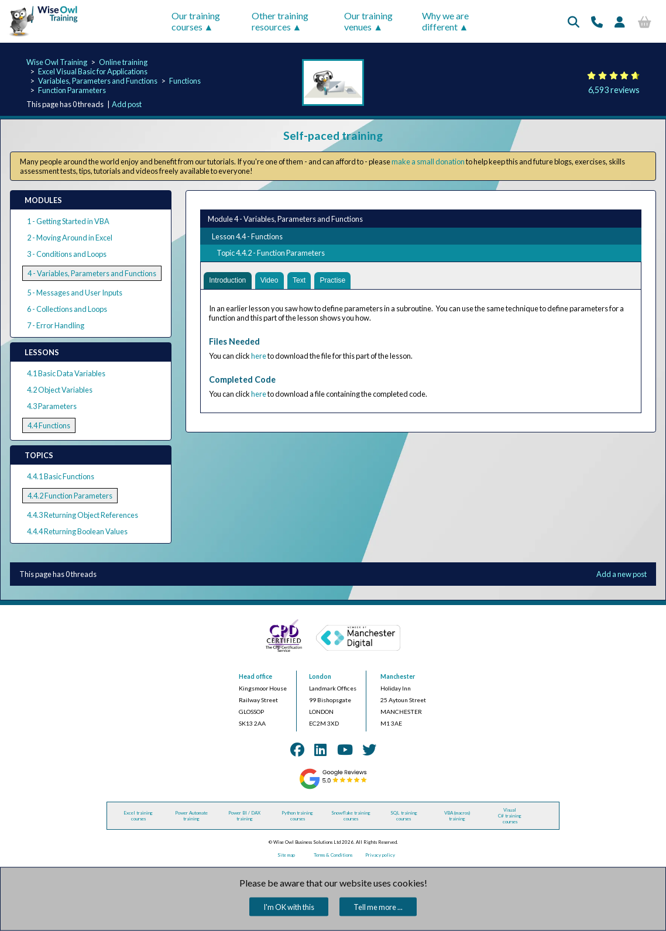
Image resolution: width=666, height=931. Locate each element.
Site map (286, 855)
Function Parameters (72, 90)
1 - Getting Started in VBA (68, 221)
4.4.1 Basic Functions (60, 476)
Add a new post (621, 574)
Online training (123, 62)
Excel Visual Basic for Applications (92, 71)
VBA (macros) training (457, 816)
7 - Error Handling (55, 325)
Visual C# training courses (509, 815)
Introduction (229, 281)
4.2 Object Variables (59, 389)
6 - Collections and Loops (67, 309)
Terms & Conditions (333, 855)
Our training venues (368, 21)
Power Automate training (191, 816)
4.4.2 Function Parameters (70, 495)
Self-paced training (333, 135)
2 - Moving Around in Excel (69, 237)
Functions (185, 80)
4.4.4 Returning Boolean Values (77, 531)
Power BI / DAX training (244, 816)
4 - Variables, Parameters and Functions (92, 273)
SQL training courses (403, 816)
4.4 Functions (49, 425)
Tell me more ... (378, 907)
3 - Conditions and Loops (67, 254)
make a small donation (428, 161)
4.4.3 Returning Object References (82, 515)
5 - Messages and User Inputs (74, 292)
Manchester (397, 676)
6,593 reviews (614, 90)
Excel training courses (138, 816)
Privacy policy (380, 855)
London (320, 676)
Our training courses (195, 21)
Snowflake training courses (350, 816)
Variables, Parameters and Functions (97, 80)
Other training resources (280, 21)
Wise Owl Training (56, 62)
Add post (127, 104)
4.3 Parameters (52, 406)
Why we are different (445, 21)
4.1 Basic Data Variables (66, 373)
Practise (338, 281)
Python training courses (297, 816)
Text (303, 281)
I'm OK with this (288, 907)
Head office (255, 676)
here (258, 357)
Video (273, 281)
